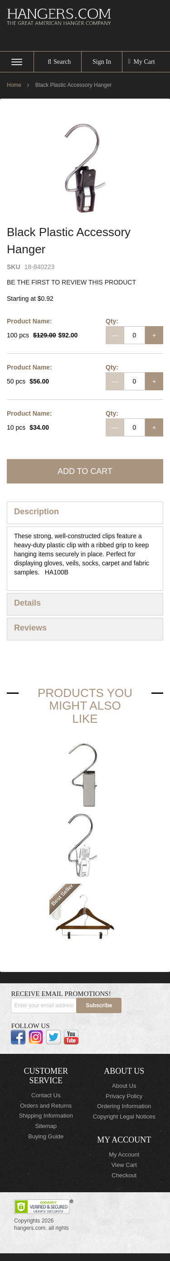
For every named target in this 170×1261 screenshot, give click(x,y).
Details (27, 602)
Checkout (124, 1175)
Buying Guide (45, 1136)
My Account (124, 1154)
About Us (124, 1085)
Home (14, 85)
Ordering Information (124, 1106)
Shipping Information (46, 1115)
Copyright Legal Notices (124, 1116)
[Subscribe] (98, 1005)
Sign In (101, 61)
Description (36, 511)
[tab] (85, 513)
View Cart (124, 1164)
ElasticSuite (80, 1257)
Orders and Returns (46, 1105)
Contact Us (45, 1095)
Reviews (30, 627)
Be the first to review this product (71, 282)
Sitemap (46, 1126)
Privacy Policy (124, 1096)
